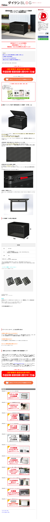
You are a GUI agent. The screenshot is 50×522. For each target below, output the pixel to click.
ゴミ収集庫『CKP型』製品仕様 (7, 53)
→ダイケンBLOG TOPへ (6, 509)
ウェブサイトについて (15, 521)
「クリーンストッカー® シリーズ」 (18, 360)
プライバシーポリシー (8, 521)
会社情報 (3, 521)
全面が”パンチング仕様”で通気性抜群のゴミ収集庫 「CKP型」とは (12, 52)
